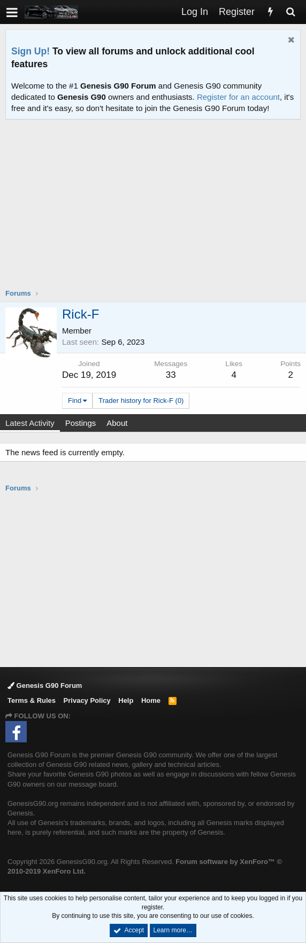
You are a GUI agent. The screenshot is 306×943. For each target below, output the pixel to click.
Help (125, 700)
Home (150, 700)
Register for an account (238, 96)
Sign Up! (30, 51)
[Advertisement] (155, 211)
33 (171, 375)
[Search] (290, 12)
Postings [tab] (80, 422)
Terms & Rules (31, 700)
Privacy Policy (87, 700)
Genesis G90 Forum (44, 686)
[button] (12, 12)
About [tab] (116, 422)
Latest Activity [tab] (30, 422)
